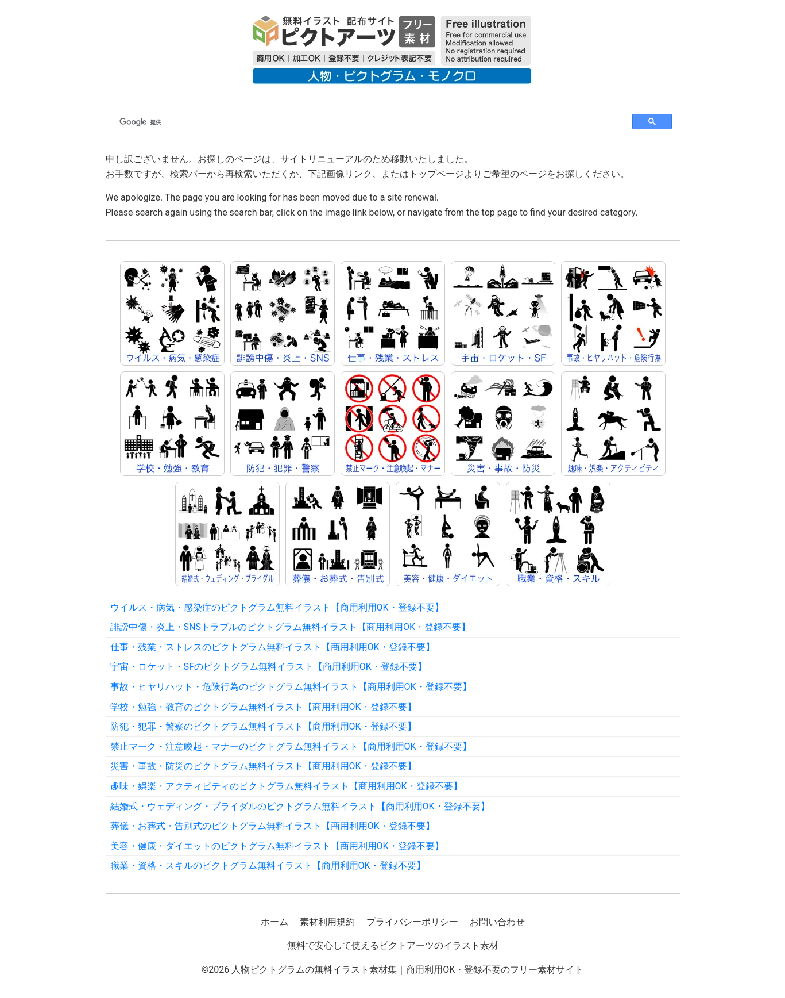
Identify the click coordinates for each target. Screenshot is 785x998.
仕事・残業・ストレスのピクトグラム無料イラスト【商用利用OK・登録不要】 (272, 647)
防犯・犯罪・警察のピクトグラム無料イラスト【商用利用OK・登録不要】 (263, 726)
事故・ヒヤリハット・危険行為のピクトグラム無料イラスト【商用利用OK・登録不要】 (290, 686)
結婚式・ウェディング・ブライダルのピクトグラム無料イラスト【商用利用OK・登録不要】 (300, 806)
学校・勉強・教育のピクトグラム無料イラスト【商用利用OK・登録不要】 (263, 706)
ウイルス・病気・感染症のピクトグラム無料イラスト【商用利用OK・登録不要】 (277, 607)
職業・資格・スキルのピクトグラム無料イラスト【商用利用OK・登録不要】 (268, 865)
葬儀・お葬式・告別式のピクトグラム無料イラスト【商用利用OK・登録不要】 (272, 825)
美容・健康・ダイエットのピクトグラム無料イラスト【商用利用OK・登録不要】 (277, 845)
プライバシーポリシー (412, 921)
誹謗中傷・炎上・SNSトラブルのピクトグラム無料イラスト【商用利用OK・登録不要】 (290, 626)
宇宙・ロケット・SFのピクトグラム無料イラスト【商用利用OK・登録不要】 (268, 666)
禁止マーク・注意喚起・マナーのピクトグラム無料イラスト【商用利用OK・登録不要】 (290, 746)
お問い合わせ (497, 921)
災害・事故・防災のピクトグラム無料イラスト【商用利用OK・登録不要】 (263, 766)
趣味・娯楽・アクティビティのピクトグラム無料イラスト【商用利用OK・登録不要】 (286, 786)
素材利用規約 (327, 921)
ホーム (274, 921)
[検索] (367, 122)
